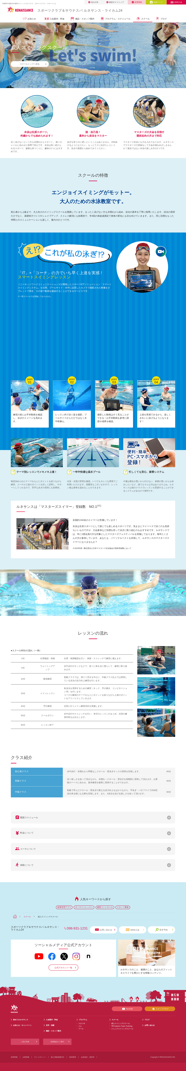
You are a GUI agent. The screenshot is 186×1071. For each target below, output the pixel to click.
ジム (80, 1026)
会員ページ (156, 2)
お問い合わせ (105, 929)
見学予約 (164, 929)
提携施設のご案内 (57, 1042)
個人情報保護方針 (57, 1057)
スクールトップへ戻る (33, 64)
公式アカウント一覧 (63, 968)
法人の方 (93, 2)
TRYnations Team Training (121, 1026)
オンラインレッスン (84, 907)
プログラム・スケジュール (115, 18)
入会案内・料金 (54, 19)
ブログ (161, 18)
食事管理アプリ (64, 907)
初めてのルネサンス (20, 1020)
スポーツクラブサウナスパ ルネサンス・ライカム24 (79, 10)
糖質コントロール (105, 907)
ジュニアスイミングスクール (122, 1029)
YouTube (127, 1009)
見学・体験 (50, 1025)
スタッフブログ (160, 1009)
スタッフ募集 (123, 907)
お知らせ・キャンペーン (22, 1025)
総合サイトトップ (115, 2)
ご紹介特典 (25, 1042)
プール (80, 1029)
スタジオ (81, 1023)
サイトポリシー (40, 1057)
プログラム (83, 1020)
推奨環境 (72, 1057)
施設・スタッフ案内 (82, 18)
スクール (143, 18)
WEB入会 (176, 2)
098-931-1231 (77, 928)
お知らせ (29, 18)
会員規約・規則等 (87, 1057)
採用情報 (137, 2)
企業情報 (25, 1057)
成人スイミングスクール (120, 1023)
